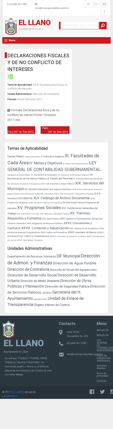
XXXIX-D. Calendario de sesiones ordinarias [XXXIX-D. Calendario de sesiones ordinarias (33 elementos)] (68, 236)
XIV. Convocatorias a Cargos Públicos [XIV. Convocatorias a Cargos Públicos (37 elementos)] (58, 184)
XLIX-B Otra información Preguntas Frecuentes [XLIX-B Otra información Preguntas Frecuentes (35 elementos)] (33, 194)
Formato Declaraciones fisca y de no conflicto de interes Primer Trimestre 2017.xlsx (33, 115)
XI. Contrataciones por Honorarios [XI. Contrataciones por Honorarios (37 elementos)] (88, 179)
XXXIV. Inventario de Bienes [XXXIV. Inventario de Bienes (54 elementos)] (82, 232)
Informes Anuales (102, 367)
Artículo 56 (103, 335)
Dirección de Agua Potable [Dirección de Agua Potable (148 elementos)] (74, 263)
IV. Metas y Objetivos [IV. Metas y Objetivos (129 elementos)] (45, 163)
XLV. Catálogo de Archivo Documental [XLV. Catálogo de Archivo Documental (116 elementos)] (62, 198)
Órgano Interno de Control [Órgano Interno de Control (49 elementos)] (52, 305)
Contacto (102, 380)
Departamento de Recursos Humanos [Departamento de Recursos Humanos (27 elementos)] (31, 256)
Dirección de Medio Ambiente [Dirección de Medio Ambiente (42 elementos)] (40, 281)
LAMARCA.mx (10, 396)
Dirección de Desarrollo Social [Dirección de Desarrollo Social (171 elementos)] (32, 275)
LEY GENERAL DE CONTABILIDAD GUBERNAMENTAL (105, 345)
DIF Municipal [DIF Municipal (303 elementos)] (68, 256)
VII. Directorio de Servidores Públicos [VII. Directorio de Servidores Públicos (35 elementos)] (73, 175)
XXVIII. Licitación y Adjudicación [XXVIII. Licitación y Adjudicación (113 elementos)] (45, 228)
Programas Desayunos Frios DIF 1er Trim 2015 (20, 130)
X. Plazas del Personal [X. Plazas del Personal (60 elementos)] (60, 178)
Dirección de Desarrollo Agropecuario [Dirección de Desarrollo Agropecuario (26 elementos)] (73, 269)
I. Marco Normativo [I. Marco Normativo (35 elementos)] (32, 157)
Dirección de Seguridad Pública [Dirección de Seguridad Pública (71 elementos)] (67, 286)
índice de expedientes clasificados (104, 358)
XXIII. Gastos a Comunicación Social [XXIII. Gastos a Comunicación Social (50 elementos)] (79, 218)
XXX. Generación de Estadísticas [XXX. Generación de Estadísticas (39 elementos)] (84, 228)
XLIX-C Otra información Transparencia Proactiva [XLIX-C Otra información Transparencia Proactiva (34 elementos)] (74, 194)
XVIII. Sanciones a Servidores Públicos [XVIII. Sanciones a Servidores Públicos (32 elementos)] (55, 214)
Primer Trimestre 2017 (29, 99)
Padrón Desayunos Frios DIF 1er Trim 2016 (56, 130)
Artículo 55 (103, 330)
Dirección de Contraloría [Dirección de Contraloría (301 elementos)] (28, 269)
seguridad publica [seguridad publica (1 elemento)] (40, 299)
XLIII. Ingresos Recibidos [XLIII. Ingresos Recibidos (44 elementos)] (60, 189)
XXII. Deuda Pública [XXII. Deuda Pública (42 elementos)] (50, 219)
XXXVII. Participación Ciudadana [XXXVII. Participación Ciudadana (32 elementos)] (30, 240)
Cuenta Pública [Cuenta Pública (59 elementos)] (15, 156)
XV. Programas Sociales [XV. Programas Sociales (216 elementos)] (39, 207)
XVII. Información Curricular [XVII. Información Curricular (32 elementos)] (28, 214)
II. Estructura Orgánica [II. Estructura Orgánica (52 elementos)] (52, 156)
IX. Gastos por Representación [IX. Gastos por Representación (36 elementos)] (76, 164)
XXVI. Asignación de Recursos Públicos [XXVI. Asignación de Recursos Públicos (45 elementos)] (45, 223)
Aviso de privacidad (102, 374)
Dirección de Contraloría (46, 93)
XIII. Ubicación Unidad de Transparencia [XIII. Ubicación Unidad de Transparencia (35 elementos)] (24, 184)
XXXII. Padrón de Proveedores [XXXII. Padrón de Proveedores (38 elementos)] (54, 232)
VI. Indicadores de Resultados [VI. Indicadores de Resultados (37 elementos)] (44, 175)
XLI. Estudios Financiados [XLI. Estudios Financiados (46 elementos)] (37, 189)
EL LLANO (35, 22)
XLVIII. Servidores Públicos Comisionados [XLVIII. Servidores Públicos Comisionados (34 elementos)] (45, 203)
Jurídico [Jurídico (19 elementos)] (47, 292)
